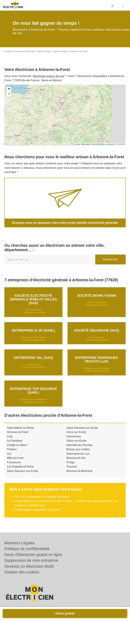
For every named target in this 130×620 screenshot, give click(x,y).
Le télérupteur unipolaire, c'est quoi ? (37, 509)
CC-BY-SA (120, 144)
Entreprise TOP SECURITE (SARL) (33, 390)
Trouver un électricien (24, 51)
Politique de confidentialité (26, 549)
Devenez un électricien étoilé (29, 566)
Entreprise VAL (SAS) (33, 357)
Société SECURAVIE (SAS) (96, 330)
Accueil (7, 51)
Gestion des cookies (21, 572)
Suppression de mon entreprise (31, 560)
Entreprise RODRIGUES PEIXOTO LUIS (96, 359)
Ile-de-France (43, 51)
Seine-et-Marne (60, 51)
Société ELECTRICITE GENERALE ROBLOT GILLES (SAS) (33, 298)
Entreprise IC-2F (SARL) (33, 330)
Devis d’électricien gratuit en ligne (33, 554)
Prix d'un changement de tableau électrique (41, 496)
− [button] (9, 94)
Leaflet (77, 144)
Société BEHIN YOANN (96, 295)
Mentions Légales (19, 543)
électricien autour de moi (48, 76)
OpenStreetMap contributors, (104, 144)
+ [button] (9, 89)
